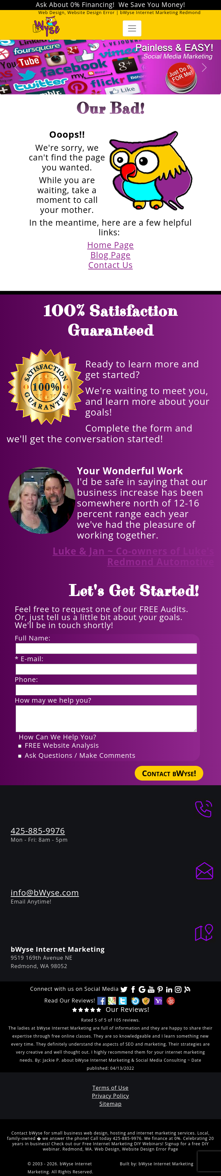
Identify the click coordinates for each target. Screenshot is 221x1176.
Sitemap (110, 1103)
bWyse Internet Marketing (166, 1164)
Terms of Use (111, 1087)
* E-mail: (31, 659)
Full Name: (34, 638)
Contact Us (110, 264)
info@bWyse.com (45, 892)
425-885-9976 (38, 830)
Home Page (110, 244)
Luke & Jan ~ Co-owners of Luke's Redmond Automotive (133, 556)
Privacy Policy (110, 1095)
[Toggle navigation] (132, 28)
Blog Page (110, 254)
